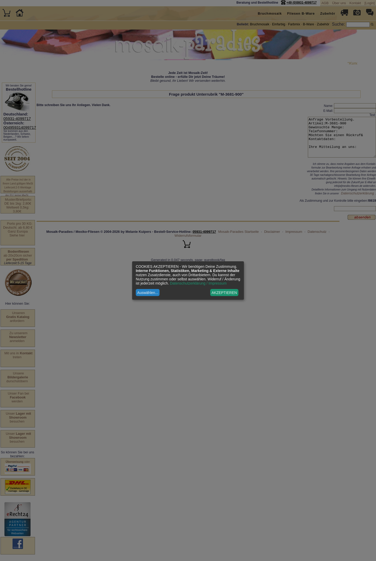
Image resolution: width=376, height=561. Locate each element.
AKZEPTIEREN (224, 293)
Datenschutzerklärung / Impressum (198, 283)
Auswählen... (147, 293)
